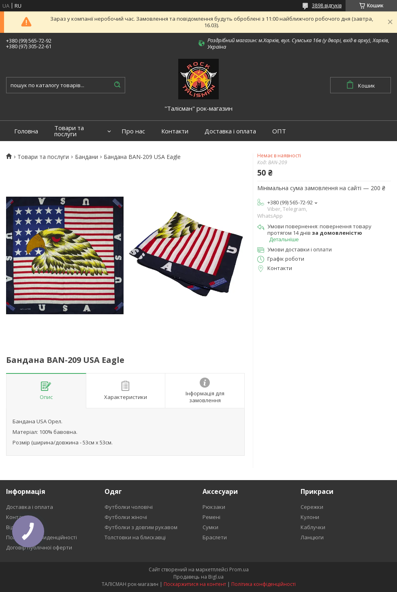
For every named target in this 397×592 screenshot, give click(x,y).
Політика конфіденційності (263, 584)
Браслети (215, 537)
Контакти (174, 131)
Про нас (133, 131)
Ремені (211, 517)
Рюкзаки (214, 506)
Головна (26, 131)
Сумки (210, 527)
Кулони (310, 517)
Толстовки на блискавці (135, 537)
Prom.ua (239, 569)
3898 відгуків (327, 5)
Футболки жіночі (126, 517)
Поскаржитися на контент (195, 584)
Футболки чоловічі (129, 506)
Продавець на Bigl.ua (198, 576)
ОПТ (279, 131)
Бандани (86, 157)
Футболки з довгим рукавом (141, 527)
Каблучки (313, 527)
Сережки (312, 506)
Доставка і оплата (230, 131)
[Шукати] (117, 85)
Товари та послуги (69, 131)
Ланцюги (312, 537)
